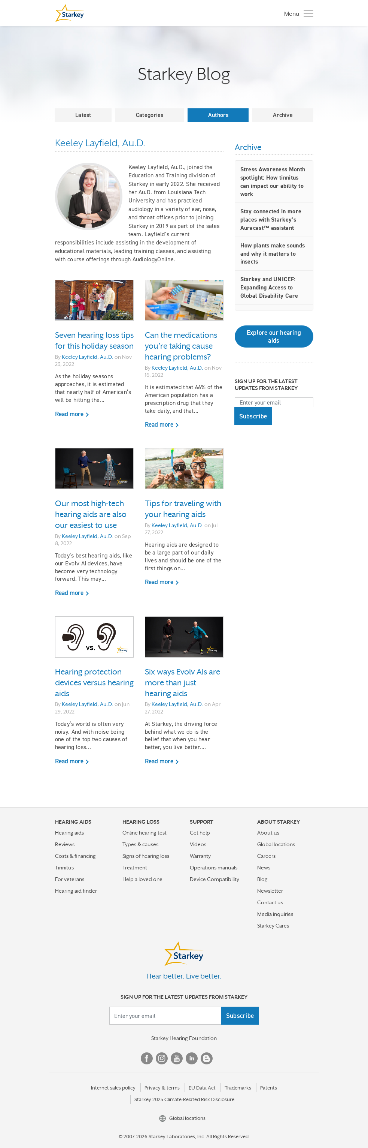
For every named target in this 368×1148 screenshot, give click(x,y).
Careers (266, 856)
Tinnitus (64, 868)
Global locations (276, 844)
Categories (150, 115)
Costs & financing (75, 856)
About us (268, 833)
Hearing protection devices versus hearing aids (94, 682)
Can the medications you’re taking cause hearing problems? (181, 346)
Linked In (192, 1058)
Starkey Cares (273, 926)
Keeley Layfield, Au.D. (87, 357)
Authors (218, 115)
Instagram (162, 1058)
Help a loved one (142, 879)
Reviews (64, 844)
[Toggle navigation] (296, 13)
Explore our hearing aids (274, 336)
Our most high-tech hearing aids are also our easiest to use (91, 514)
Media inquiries (275, 914)
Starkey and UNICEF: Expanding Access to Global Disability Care (269, 287)
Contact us (270, 902)
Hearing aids (69, 833)
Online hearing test (144, 833)
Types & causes (140, 844)
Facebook (147, 1058)
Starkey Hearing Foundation (184, 1038)
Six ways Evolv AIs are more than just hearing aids (182, 682)
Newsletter (270, 891)
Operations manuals (213, 868)
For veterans (69, 879)
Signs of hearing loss (145, 856)
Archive (283, 115)
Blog (262, 879)
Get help (200, 833)
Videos (198, 844)
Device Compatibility (214, 879)
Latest (83, 115)
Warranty (200, 856)
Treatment (134, 868)
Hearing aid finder (76, 891)
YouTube (177, 1058)
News (263, 868)
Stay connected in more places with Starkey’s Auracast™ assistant (271, 219)
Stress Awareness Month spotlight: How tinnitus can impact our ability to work (272, 181)
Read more (69, 414)
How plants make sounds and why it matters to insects (272, 253)
